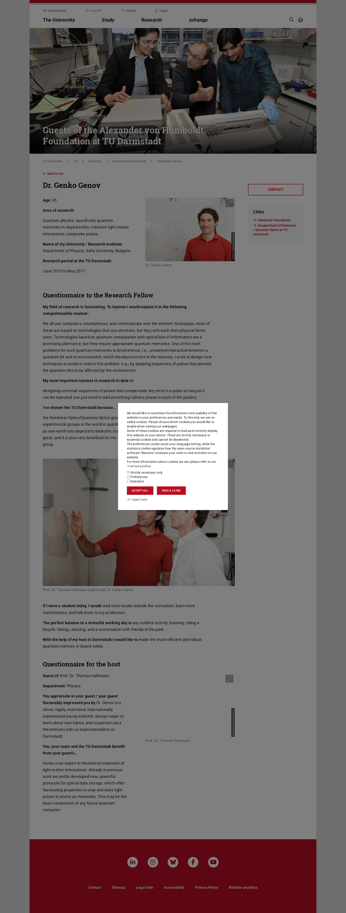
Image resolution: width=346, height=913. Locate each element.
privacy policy (139, 466)
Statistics (135, 481)
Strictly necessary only (144, 472)
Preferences (137, 477)
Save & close (171, 490)
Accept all (140, 490)
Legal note (137, 499)
